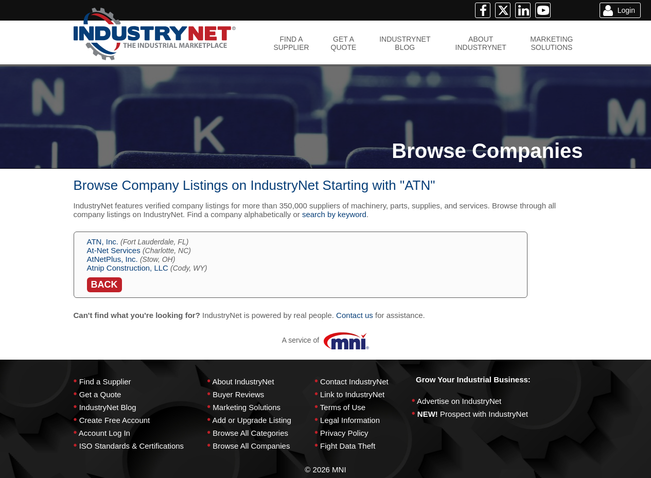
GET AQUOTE (344, 43)
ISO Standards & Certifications (131, 445)
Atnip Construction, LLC (127, 267)
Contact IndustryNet (354, 381)
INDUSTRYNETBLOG (404, 43)
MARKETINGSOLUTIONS (551, 43)
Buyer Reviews (238, 394)
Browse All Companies (251, 445)
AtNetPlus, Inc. (112, 259)
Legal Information (350, 420)
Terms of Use (342, 407)
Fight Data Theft (347, 445)
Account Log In (104, 433)
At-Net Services (113, 250)
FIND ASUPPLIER (291, 43)
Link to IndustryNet (352, 394)
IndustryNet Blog (107, 407)
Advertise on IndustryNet (459, 401)
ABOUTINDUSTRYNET (480, 43)
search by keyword (334, 214)
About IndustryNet (243, 381)
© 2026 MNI (325, 469)
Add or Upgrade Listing (251, 420)
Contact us (354, 315)
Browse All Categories (250, 433)
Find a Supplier (105, 381)
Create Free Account (114, 420)
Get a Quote (100, 394)
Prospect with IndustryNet (484, 414)
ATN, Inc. (102, 241)
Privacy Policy (344, 433)
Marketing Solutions (246, 407)
